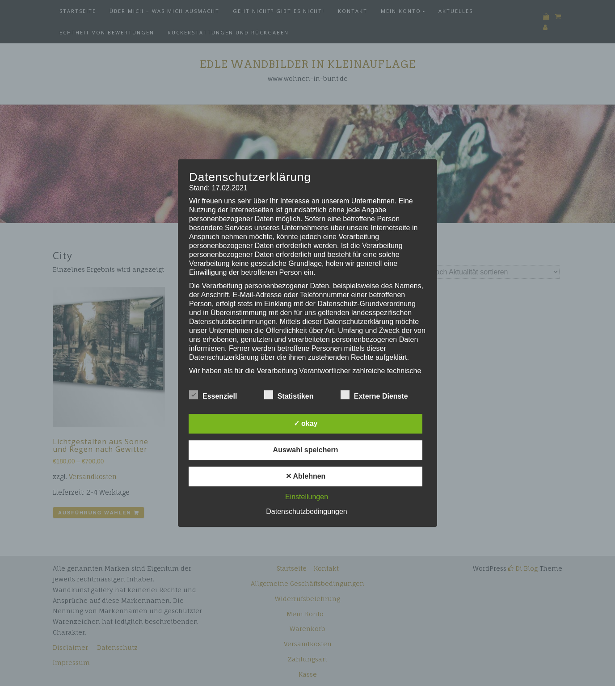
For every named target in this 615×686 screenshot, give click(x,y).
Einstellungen (306, 497)
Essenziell (213, 394)
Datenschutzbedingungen (306, 511)
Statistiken (289, 394)
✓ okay (306, 423)
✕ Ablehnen (306, 476)
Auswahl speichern (305, 450)
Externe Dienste (374, 394)
